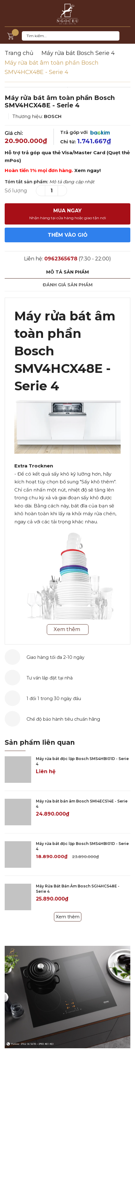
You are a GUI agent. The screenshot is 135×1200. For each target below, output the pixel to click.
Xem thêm (68, 917)
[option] (67, 87)
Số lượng (16, 191)
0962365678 (60, 259)
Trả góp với (85, 132)
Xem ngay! (87, 170)
